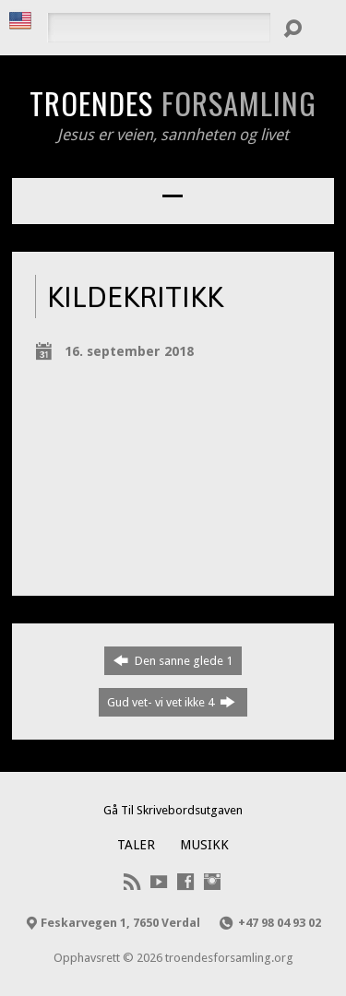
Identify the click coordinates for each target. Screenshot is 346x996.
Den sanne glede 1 (173, 660)
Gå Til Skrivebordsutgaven (173, 810)
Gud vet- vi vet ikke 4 (171, 701)
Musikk (204, 844)
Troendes (173, 102)
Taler (136, 844)
